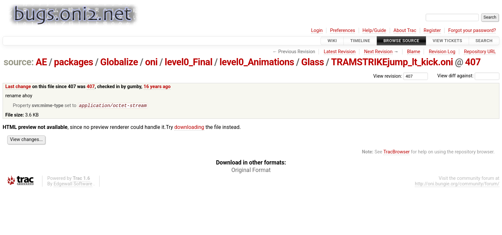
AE (41, 62)
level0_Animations (256, 62)
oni (151, 62)
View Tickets (447, 40)
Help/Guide (374, 30)
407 (473, 62)
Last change (18, 86)
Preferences (342, 30)
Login (317, 30)
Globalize (119, 62)
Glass (312, 62)
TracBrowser (397, 152)
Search (484, 40)
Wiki (332, 40)
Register (432, 30)
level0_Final (188, 62)
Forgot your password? (472, 30)
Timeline (360, 40)
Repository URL (480, 52)
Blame (413, 52)
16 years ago (157, 86)
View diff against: (468, 76)
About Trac (405, 30)
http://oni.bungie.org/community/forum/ (457, 184)
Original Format (251, 170)
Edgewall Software (73, 184)
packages (73, 62)
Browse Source (401, 40)
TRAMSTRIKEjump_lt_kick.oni (392, 62)
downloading (189, 128)
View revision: (387, 76)
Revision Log (442, 52)
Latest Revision (340, 52)
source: (19, 62)
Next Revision (378, 52)
